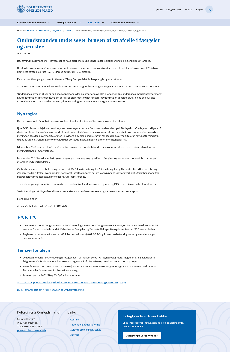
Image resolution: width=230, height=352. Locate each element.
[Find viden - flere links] (103, 22)
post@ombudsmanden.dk (31, 330)
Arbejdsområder (67, 22)
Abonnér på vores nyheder (142, 335)
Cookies (74, 334)
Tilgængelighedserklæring (85, 324)
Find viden (94, 22)
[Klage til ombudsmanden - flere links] (48, 22)
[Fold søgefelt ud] (209, 9)
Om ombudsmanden (123, 22)
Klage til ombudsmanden (31, 22)
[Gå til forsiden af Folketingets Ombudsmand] (35, 9)
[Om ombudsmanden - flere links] (137, 22)
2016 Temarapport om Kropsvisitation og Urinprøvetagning (50, 289)
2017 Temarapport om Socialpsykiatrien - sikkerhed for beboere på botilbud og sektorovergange (71, 282)
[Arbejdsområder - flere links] (79, 22)
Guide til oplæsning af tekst (85, 329)
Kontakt (74, 319)
